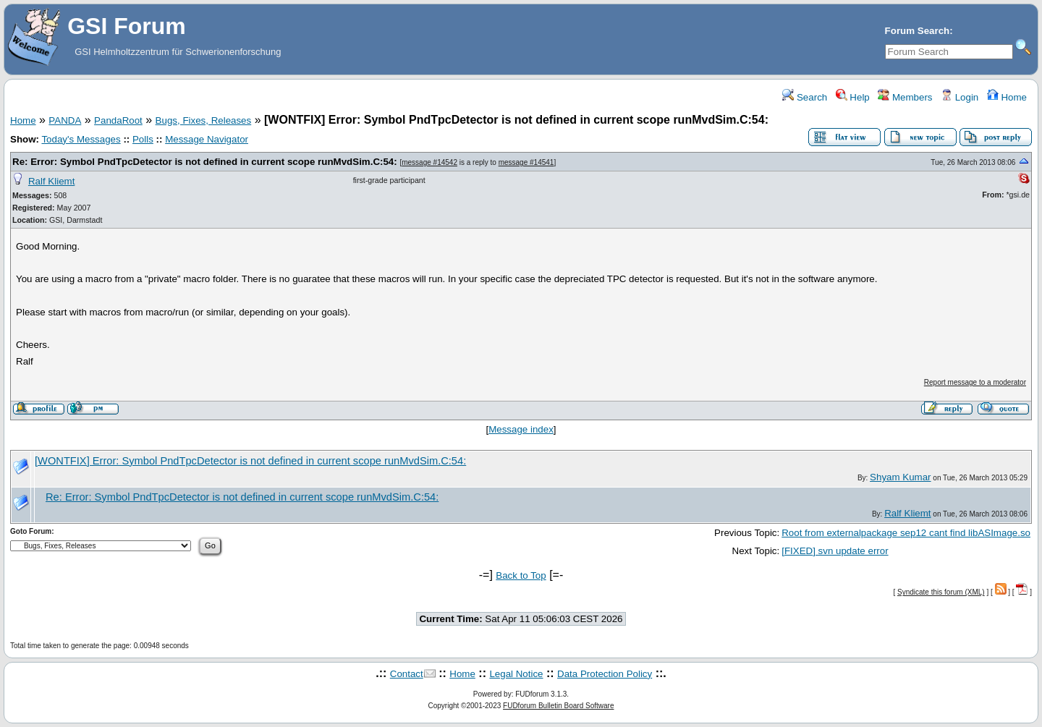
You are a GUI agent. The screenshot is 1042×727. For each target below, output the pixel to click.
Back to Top (521, 575)
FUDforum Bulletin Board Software (558, 706)
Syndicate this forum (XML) (941, 592)
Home (1007, 97)
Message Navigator (206, 139)
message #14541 (526, 162)
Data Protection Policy (604, 673)
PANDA (64, 120)
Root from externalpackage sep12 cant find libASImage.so (906, 532)
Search (804, 97)
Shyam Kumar (900, 477)
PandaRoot (118, 120)
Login (959, 97)
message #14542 (429, 162)
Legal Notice (516, 673)
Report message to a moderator (975, 382)
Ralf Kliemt (51, 181)
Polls (142, 139)
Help (853, 97)
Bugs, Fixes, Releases (204, 120)
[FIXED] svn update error (835, 550)
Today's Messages (80, 139)
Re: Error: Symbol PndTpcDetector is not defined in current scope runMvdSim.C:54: (205, 161)
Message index (521, 429)
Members (905, 97)
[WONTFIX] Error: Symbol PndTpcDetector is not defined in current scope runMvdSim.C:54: (250, 461)
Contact (406, 673)
